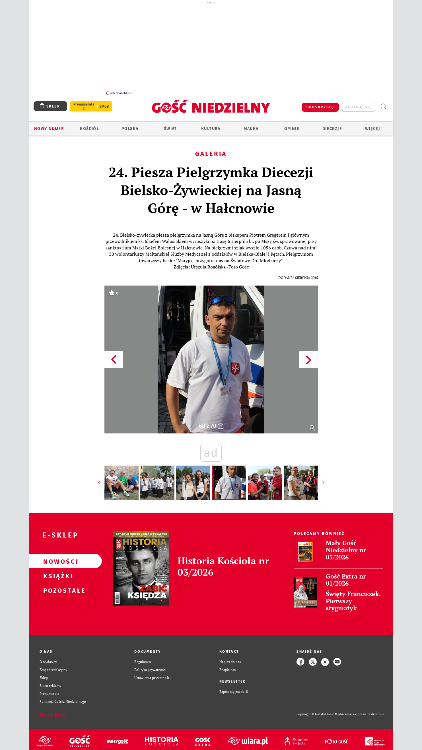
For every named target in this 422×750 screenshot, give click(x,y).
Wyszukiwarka (383, 106)
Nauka (251, 128)
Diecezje (332, 128)
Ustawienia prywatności (152, 677)
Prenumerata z (83, 106)
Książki (56, 576)
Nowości (56, 561)
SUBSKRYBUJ (320, 107)
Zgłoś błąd (53, 714)
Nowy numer (49, 128)
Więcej (372, 128)
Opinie (291, 128)
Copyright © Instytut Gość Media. (321, 714)
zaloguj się (358, 107)
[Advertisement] (211, 48)
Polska (130, 128)
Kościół (89, 128)
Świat (170, 128)
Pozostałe (56, 590)
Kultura (211, 128)
